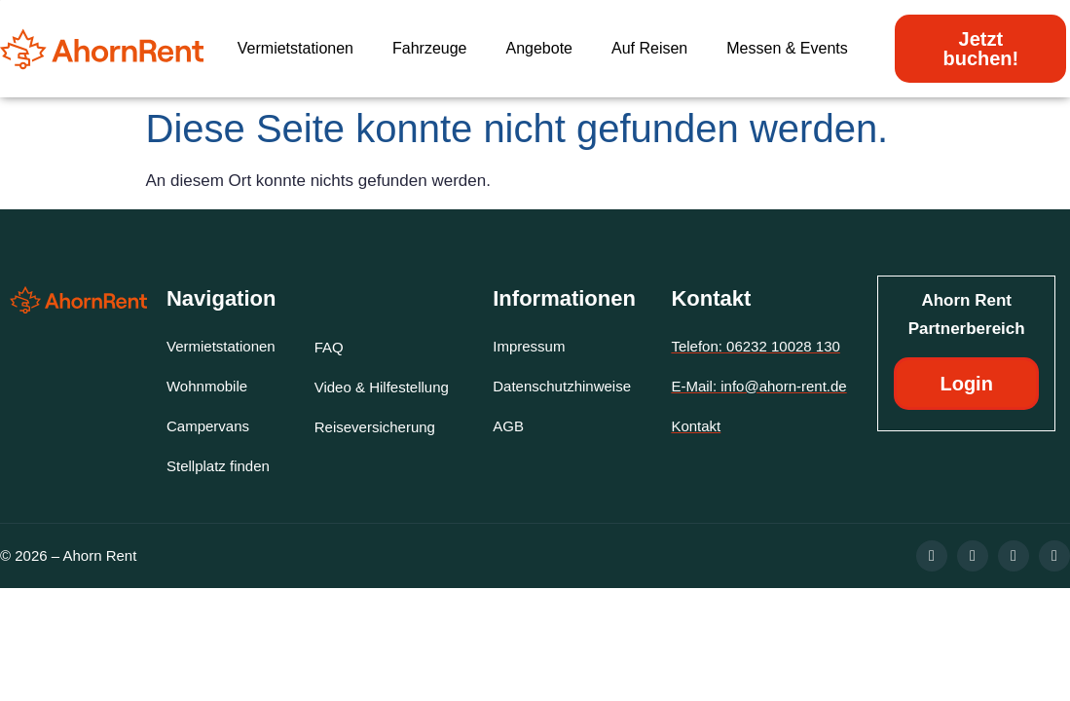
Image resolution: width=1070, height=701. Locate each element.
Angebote (538, 48)
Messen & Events (787, 48)
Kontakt (711, 298)
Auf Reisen (649, 48)
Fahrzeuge (429, 48)
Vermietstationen (295, 48)
